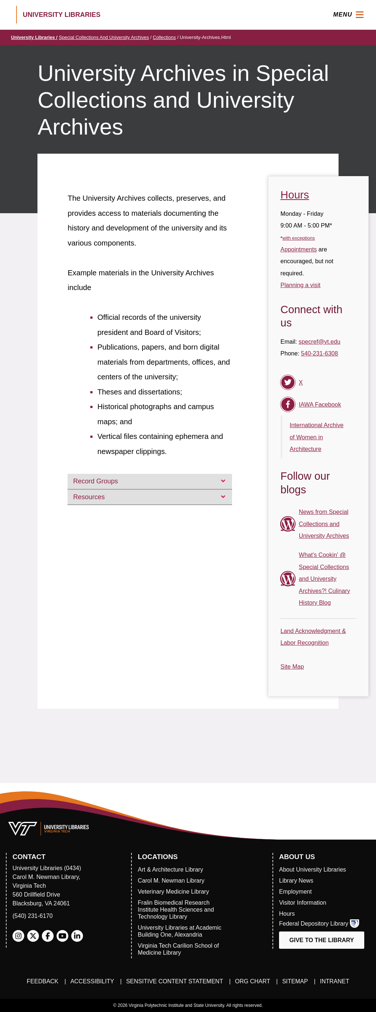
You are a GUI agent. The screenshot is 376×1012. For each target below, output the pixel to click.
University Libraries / (34, 37)
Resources (150, 497)
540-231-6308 (319, 353)
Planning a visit (301, 285)
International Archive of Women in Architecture (317, 437)
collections (164, 37)
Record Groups (150, 481)
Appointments (299, 249)
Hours (295, 195)
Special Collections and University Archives (104, 37)
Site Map (292, 666)
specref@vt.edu (319, 341)
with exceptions (298, 238)
